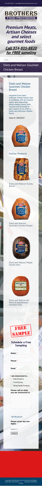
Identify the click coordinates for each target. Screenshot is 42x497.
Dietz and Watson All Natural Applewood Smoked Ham (19, 302)
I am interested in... (19, 376)
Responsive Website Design (28, 482)
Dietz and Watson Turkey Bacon (21, 184)
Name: (14, 353)
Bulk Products (18, 379)
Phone (14, 361)
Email (14, 368)
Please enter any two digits (20, 422)
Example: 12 (14, 429)
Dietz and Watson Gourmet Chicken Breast (20, 224)
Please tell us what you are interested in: (20, 391)
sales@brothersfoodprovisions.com (26, 3)
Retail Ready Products (21, 385)
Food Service (18, 382)
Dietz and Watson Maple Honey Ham (20, 263)
